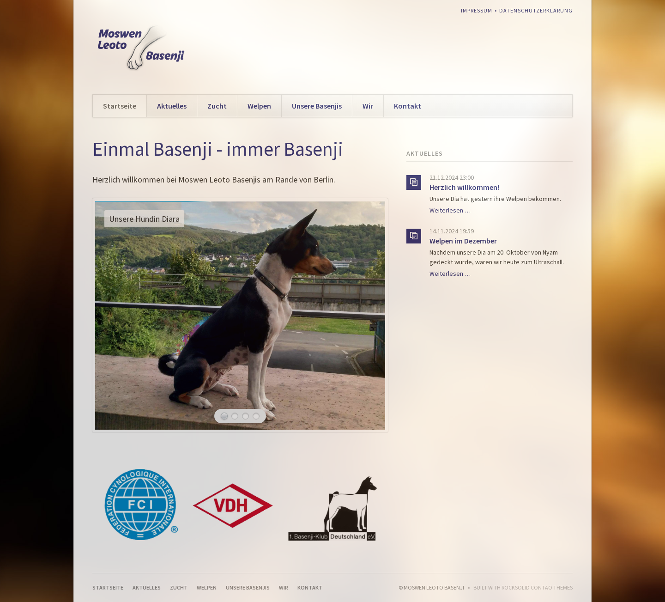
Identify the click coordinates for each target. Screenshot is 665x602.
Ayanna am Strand (234, 416)
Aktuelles (172, 105)
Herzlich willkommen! (464, 187)
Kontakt (407, 105)
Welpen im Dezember (463, 240)
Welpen (259, 105)
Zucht (217, 105)
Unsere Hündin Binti (256, 416)
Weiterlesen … (450, 210)
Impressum (476, 10)
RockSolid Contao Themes (537, 587)
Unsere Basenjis (317, 105)
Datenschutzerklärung (536, 10)
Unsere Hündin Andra (245, 416)
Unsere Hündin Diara (224, 416)
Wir (368, 105)
